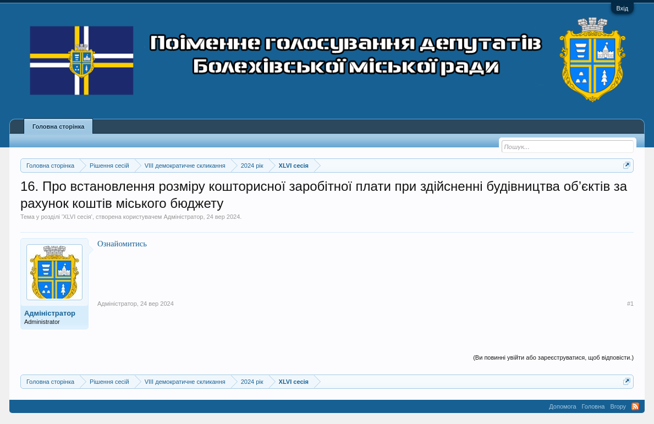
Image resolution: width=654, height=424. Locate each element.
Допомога (562, 406)
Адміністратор (183, 216)
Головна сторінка (58, 126)
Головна (593, 406)
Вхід (623, 8)
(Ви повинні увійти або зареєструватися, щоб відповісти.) (553, 357)
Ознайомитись (122, 243)
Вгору (618, 406)
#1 (630, 303)
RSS (635, 406)
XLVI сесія (77, 216)
